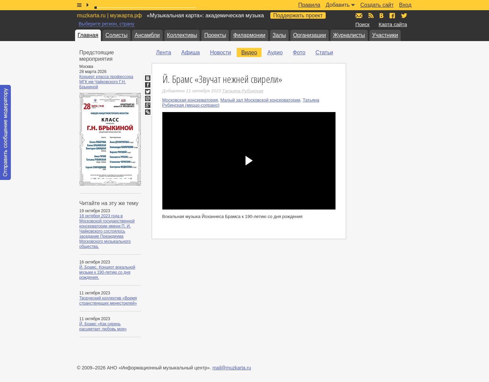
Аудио (275, 52)
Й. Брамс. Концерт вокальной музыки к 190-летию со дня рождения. (107, 272)
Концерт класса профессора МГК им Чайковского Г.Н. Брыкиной (106, 81)
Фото (299, 52)
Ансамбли (147, 35)
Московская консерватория (190, 100)
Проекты (215, 35)
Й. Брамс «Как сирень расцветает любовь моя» (103, 326)
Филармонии (249, 35)
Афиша (190, 52)
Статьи (324, 52)
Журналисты (349, 35)
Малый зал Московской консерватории (260, 100)
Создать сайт (377, 5)
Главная (88, 35)
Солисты (116, 35)
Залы (279, 35)
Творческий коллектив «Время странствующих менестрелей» (108, 301)
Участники (385, 35)
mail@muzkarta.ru (231, 367)
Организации (309, 35)
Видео (249, 52)
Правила (309, 5)
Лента (163, 52)
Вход (405, 5)
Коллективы (182, 35)
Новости (220, 52)
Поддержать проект (298, 15)
